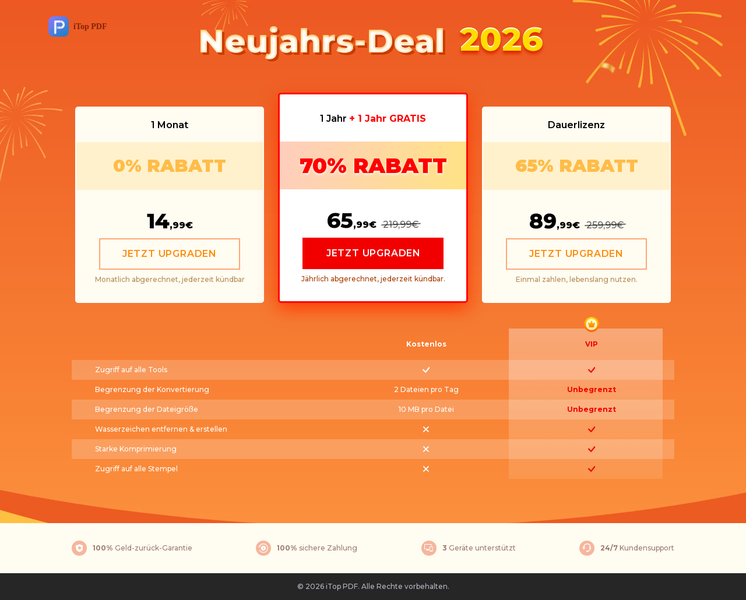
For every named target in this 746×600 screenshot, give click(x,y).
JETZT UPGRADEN (169, 253)
